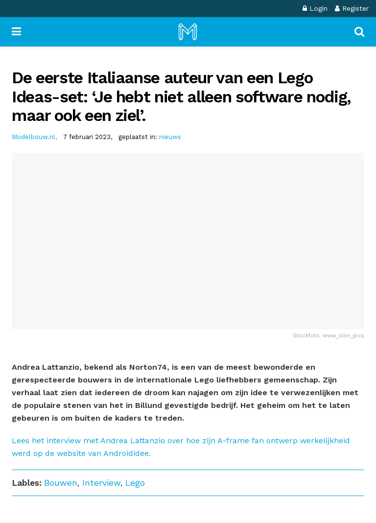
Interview (101, 483)
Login (315, 8)
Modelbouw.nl (33, 137)
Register (352, 8)
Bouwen (60, 483)
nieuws (170, 137)
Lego (135, 483)
